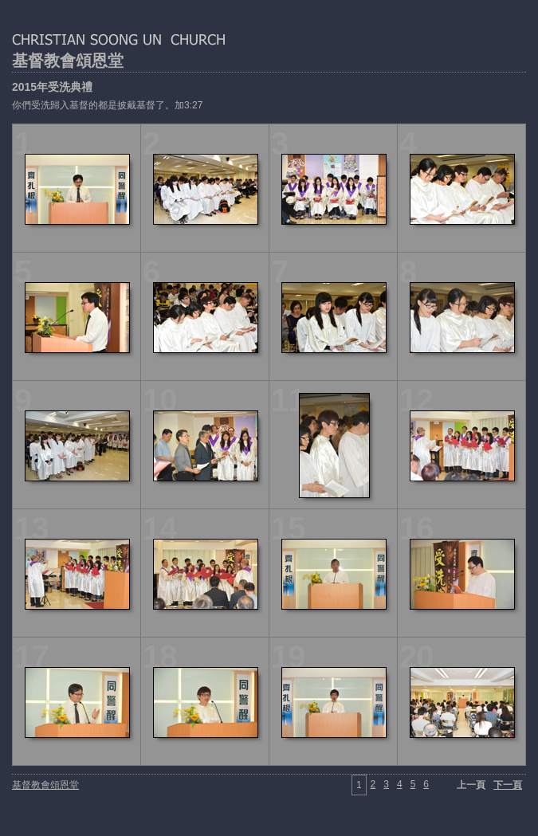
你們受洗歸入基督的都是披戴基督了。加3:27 (107, 105)
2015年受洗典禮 (52, 86)
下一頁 (507, 785)
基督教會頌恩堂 (68, 60)
